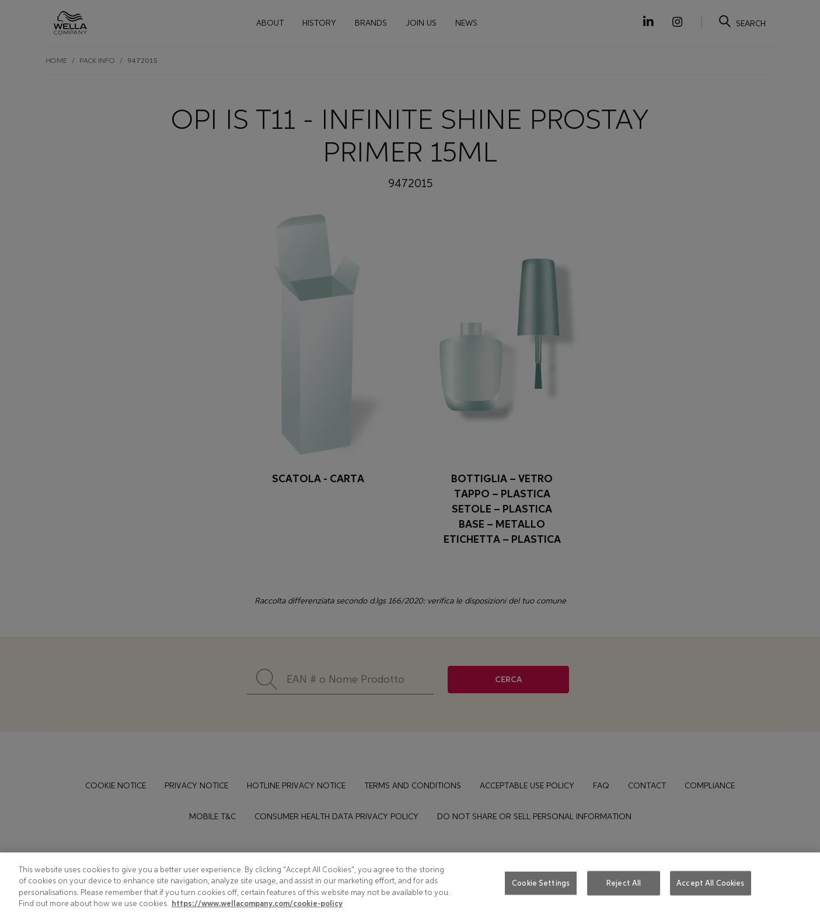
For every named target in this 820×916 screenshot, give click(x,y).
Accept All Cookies (710, 883)
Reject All (623, 883)
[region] (410, 884)
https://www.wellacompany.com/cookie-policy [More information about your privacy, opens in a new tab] (257, 903)
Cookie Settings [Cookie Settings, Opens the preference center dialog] (541, 883)
